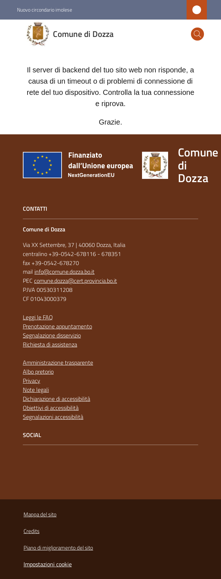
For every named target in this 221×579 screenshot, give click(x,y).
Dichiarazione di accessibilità (56, 398)
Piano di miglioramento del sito (58, 548)
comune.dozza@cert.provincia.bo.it (75, 280)
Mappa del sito (40, 514)
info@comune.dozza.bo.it (64, 271)
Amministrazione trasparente (58, 362)
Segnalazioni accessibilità (53, 416)
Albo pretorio (38, 371)
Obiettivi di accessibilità (51, 407)
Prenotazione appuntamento (57, 326)
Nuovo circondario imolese (44, 9)
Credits (31, 531)
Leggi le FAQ (38, 317)
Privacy (31, 380)
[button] (197, 34)
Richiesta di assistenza (50, 344)
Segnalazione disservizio (52, 335)
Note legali (36, 389)
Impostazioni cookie (48, 564)
